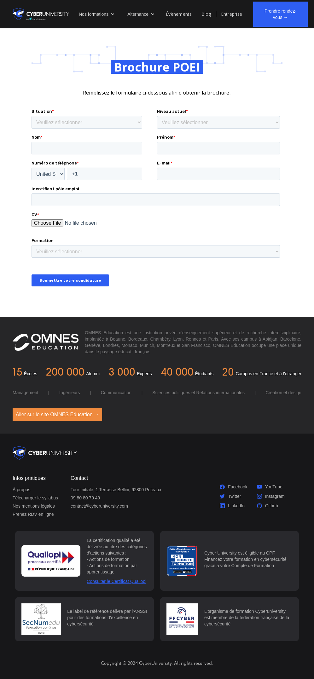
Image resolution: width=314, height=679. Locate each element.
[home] (41, 14)
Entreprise (231, 14)
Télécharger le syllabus (35, 497)
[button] (97, 14)
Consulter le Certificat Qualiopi (116, 581)
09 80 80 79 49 (85, 497)
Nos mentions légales (34, 506)
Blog (206, 14)
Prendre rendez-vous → (280, 14)
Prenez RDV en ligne (33, 514)
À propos (21, 489)
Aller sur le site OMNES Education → (57, 414)
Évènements (179, 14)
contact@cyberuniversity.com (99, 506)
